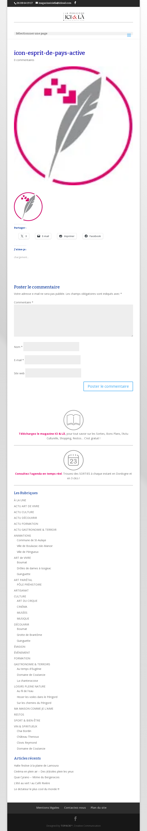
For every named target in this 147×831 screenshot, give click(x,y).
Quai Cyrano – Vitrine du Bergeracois (37, 777)
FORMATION (22, 658)
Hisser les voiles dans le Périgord (37, 697)
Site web (19, 373)
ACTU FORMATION (26, 524)
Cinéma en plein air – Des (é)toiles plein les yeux (44, 771)
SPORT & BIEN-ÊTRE (27, 720)
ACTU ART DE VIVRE (26, 506)
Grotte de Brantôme (29, 635)
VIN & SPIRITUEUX (25, 726)
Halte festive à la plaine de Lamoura (36, 765)
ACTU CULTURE (24, 512)
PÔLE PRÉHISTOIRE (29, 584)
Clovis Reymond (27, 742)
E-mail (19, 360)
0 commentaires (24, 60)
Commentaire (23, 302)
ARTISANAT (21, 590)
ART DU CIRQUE (27, 601)
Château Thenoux (28, 736)
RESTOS (19, 714)
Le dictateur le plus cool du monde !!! (36, 789)
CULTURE (20, 596)
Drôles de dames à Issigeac (34, 568)
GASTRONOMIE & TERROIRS (32, 664)
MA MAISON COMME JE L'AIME (33, 708)
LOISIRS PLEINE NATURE (29, 686)
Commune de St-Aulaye (31, 540)
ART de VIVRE (22, 558)
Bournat (22, 562)
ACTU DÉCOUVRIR (25, 518)
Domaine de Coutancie (31, 675)
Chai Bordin (24, 731)
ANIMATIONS (22, 535)
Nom (18, 347)
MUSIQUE (23, 618)
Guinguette (23, 574)
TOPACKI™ (67, 825)
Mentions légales (47, 807)
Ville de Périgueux (27, 552)
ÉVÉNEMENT (22, 652)
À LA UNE (20, 500)
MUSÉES (22, 612)
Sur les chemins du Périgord (34, 703)
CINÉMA (22, 606)
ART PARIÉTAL (23, 580)
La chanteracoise (27, 680)
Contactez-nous (75, 807)
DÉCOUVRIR (21, 624)
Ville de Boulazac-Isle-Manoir (35, 546)
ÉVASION (19, 646)
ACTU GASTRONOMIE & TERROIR (35, 529)
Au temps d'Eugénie (29, 669)
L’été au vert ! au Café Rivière (32, 783)
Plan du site (98, 807)
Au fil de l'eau (25, 691)
